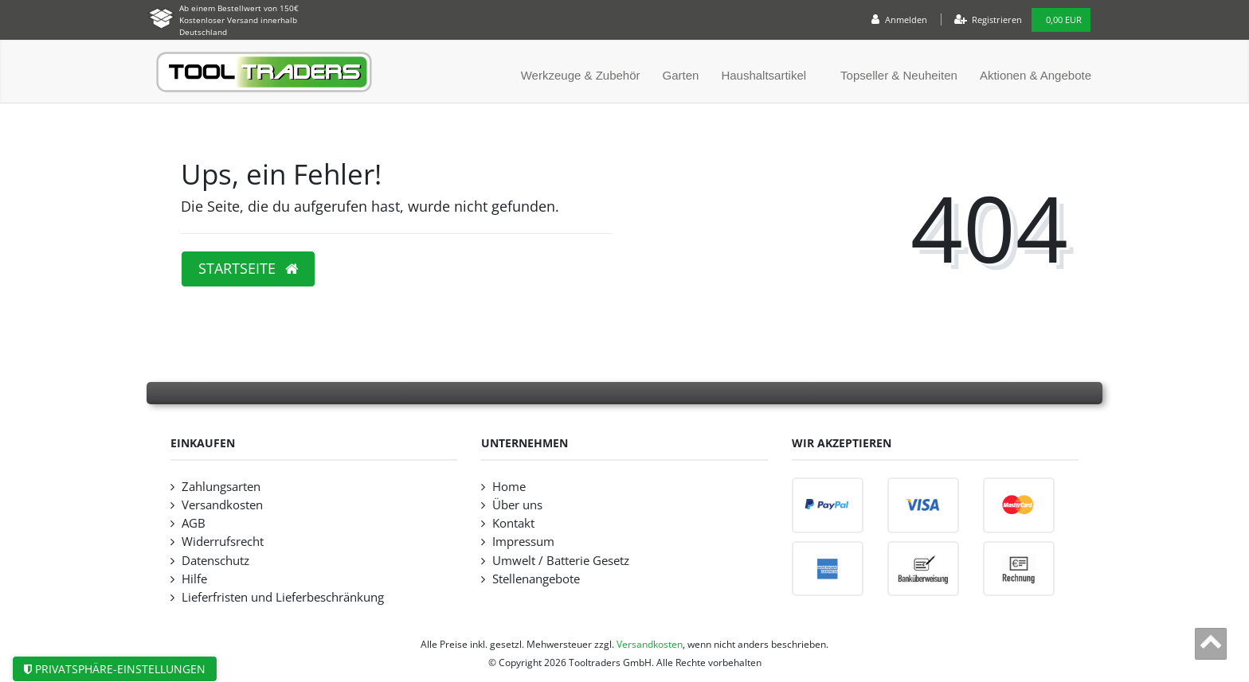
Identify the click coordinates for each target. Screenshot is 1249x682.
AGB (194, 523)
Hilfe (194, 579)
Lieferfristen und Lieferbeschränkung (283, 597)
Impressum (523, 541)
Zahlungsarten (221, 486)
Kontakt (513, 523)
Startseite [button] (248, 268)
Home (509, 486)
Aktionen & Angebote (1035, 75)
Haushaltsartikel (763, 75)
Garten (681, 75)
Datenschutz (215, 560)
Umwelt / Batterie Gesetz (560, 560)
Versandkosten (222, 505)
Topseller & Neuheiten (898, 75)
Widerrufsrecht (223, 541)
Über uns (517, 505)
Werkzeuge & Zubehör (580, 75)
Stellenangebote (536, 579)
